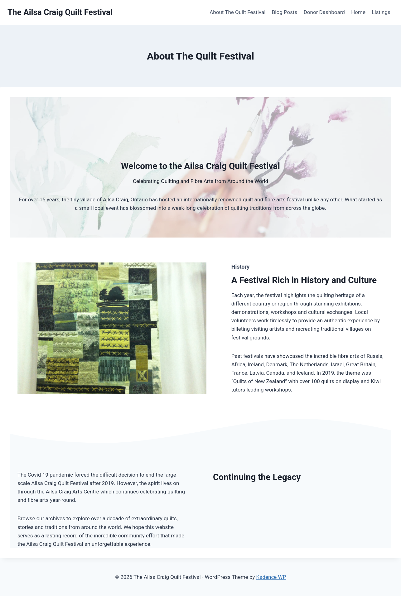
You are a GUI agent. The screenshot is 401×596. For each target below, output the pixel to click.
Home (358, 12)
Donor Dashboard (324, 12)
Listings (381, 12)
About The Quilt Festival (237, 12)
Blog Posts (284, 12)
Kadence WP (271, 577)
